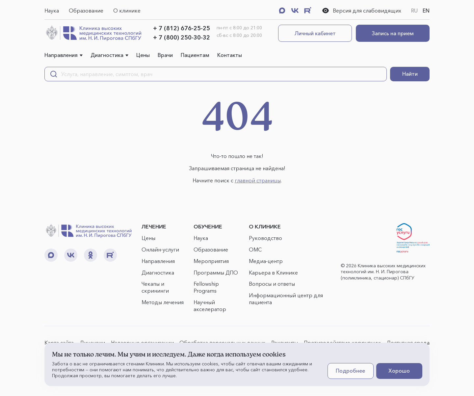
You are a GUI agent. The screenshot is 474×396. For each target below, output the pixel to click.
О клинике (127, 10)
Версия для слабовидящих (361, 10)
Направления (61, 55)
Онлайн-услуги (160, 249)
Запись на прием (393, 33)
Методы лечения (163, 302)
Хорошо (399, 370)
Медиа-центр (266, 261)
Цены (143, 55)
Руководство (265, 238)
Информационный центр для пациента (286, 298)
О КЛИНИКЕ (265, 226)
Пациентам (195, 55)
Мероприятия (211, 261)
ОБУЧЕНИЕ (208, 226)
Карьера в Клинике (273, 272)
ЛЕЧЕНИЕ (154, 226)
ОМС (255, 249)
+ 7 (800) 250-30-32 (181, 37)
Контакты (229, 55)
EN (426, 10)
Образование (86, 10)
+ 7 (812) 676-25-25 (181, 28)
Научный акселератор (210, 305)
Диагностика (107, 55)
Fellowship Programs (206, 287)
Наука (51, 10)
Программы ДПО (216, 272)
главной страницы (258, 180)
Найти (410, 73)
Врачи (165, 55)
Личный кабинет (315, 33)
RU (414, 10)
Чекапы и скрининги (155, 287)
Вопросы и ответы (272, 283)
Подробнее (350, 370)
